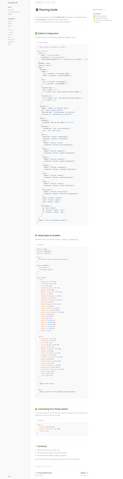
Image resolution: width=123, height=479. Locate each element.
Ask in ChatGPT (97, 9)
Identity (10, 26)
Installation (11, 9)
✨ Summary (97, 22)
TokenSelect (11, 42)
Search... (45, 2)
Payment (10, 35)
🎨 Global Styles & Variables (101, 18)
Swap (9, 37)
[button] (18, 6)
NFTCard (11, 30)
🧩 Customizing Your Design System (103, 20)
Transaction (11, 39)
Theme (10, 14)
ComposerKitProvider (14, 12)
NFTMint (11, 32)
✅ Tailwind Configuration (100, 16)
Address (10, 21)
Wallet (9, 44)
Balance (10, 23)
